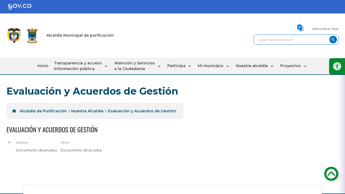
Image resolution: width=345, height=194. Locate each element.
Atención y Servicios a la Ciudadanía (134, 66)
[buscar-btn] (333, 39)
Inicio (43, 65)
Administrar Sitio (325, 29)
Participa (176, 65)
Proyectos (290, 65)
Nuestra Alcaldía (87, 111)
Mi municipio (210, 65)
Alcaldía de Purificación (43, 111)
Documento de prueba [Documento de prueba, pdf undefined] (36, 150)
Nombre (22, 142)
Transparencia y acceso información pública (78, 66)
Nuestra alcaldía (252, 65)
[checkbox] (9, 142)
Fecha (65, 142)
